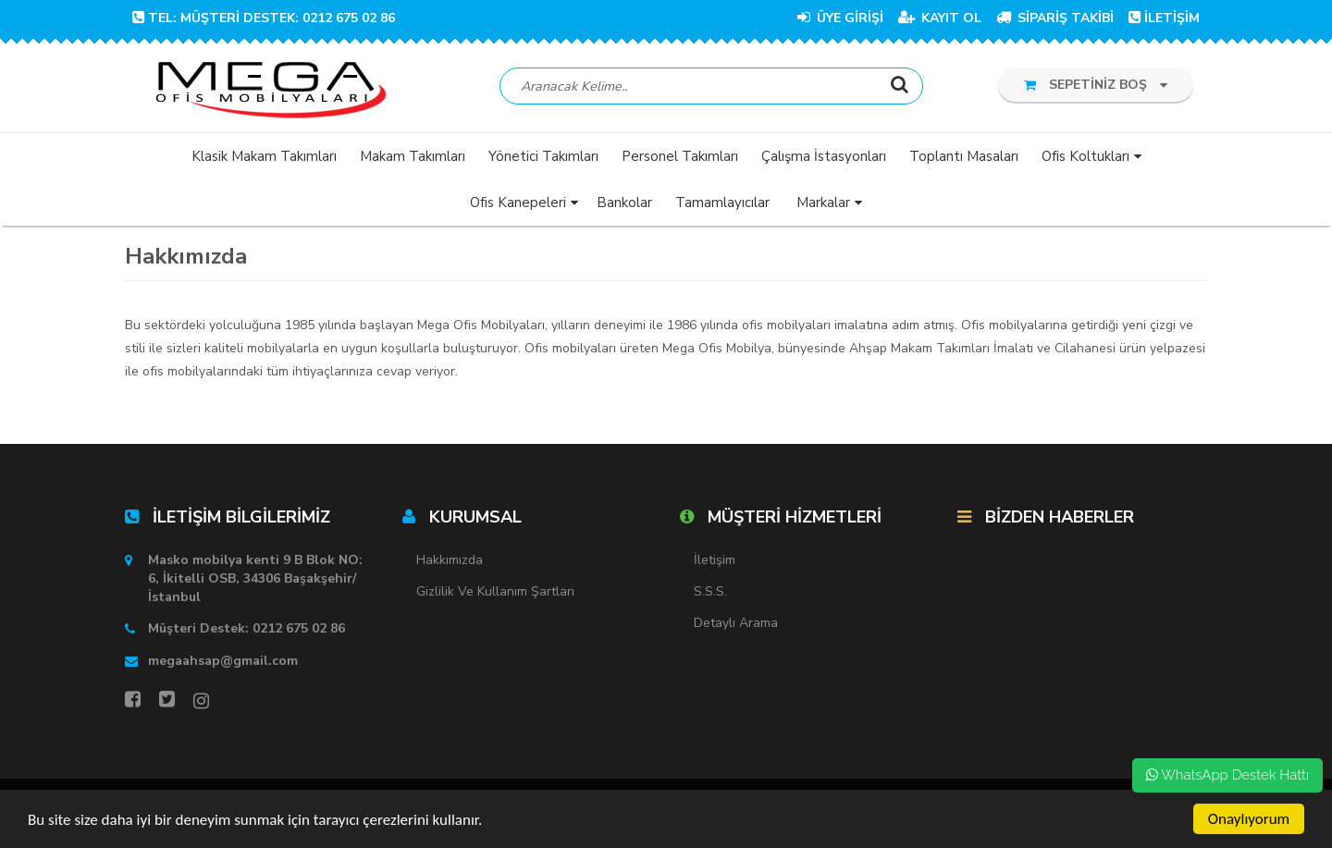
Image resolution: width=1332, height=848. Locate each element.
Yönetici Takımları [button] (543, 156)
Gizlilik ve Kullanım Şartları (495, 591)
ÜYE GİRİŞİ (840, 18)
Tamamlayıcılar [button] (722, 202)
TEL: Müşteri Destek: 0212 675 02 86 (263, 18)
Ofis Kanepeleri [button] (518, 202)
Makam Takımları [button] (412, 156)
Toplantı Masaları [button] (963, 156)
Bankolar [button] (624, 202)
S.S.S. (710, 591)
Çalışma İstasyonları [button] (823, 156)
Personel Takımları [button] (680, 156)
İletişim (714, 560)
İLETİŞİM (1164, 18)
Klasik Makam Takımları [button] (264, 156)
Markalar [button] (823, 202)
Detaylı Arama (736, 623)
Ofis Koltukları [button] (1085, 156)
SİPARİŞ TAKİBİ (1055, 18)
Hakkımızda (449, 560)
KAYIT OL (939, 18)
